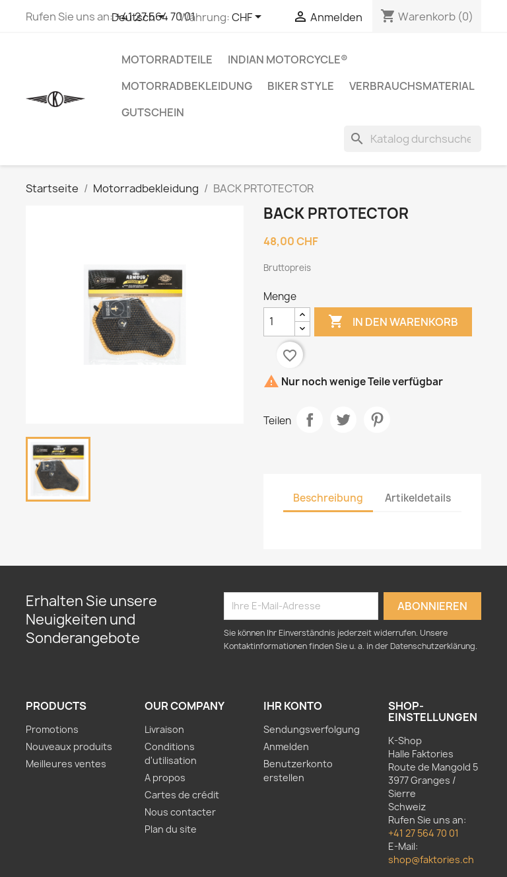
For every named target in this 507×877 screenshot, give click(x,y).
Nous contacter (180, 812)
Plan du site (171, 829)
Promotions (52, 729)
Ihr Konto (292, 706)
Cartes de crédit (182, 794)
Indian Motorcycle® (288, 59)
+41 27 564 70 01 (423, 833)
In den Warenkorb (393, 321)
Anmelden (286, 746)
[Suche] (412, 139)
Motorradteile (167, 59)
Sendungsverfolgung (311, 729)
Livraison (164, 729)
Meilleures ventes (66, 763)
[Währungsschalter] (249, 18)
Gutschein (152, 112)
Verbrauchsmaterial (412, 86)
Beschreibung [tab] (328, 498)
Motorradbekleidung (186, 86)
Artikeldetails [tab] (418, 498)
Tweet (343, 419)
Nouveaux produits (69, 746)
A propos (165, 777)
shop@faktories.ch (431, 859)
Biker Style (300, 86)
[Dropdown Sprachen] (140, 18)
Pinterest (377, 419)
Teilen (309, 419)
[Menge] (279, 321)
